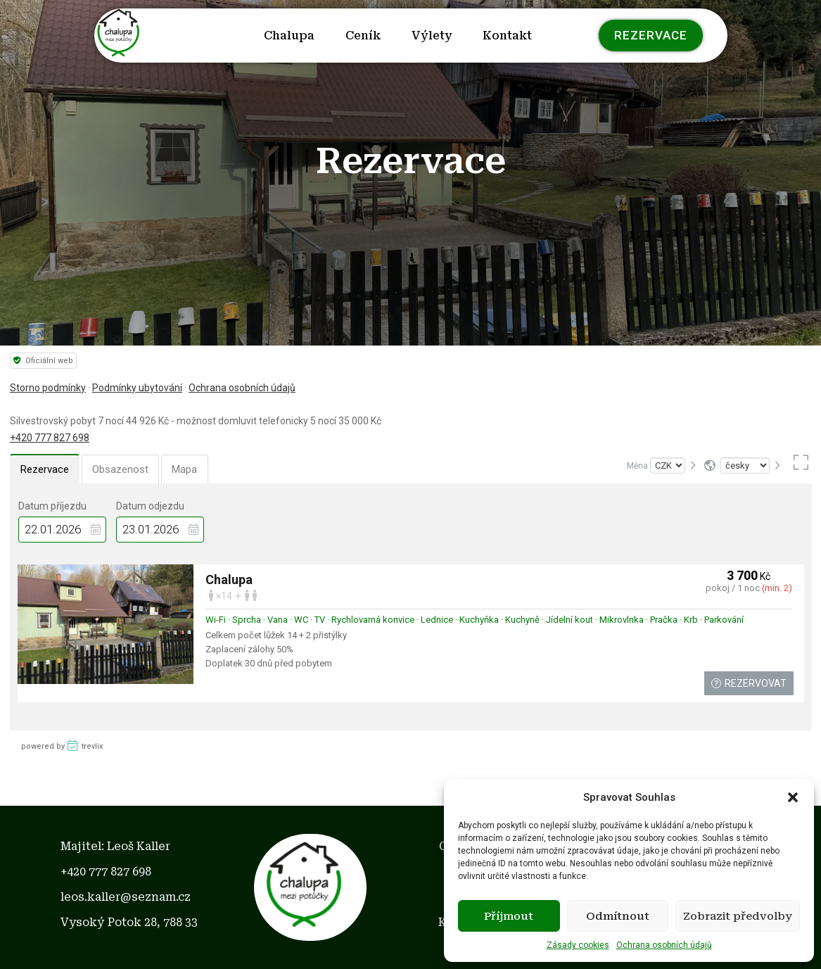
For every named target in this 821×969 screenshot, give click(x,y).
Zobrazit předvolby (737, 916)
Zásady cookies (578, 945)
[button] (793, 797)
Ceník (363, 35)
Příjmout (508, 916)
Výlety (432, 35)
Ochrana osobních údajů (664, 945)
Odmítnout (617, 916)
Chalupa (289, 35)
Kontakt (507, 35)
